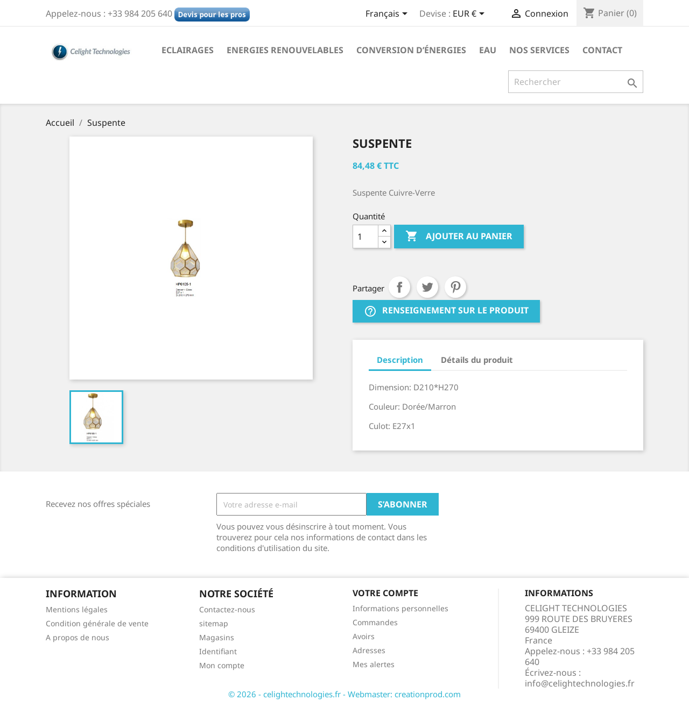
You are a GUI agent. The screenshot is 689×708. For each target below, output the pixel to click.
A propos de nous (77, 637)
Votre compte (385, 593)
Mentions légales (77, 609)
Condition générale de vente (97, 623)
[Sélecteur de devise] (470, 14)
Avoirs (364, 636)
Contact (602, 50)
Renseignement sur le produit (446, 311)
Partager (399, 287)
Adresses (369, 650)
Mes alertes (374, 664)
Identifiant (218, 651)
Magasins (216, 637)
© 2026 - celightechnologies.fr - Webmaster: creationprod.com (344, 694)
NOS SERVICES (539, 50)
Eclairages (187, 50)
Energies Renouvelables (285, 50)
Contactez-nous (227, 609)
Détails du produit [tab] (477, 359)
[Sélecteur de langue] (388, 14)
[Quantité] (365, 236)
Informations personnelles (400, 608)
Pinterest (455, 287)
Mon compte (221, 665)
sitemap (213, 623)
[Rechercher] (575, 81)
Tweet (427, 287)
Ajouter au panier (458, 237)
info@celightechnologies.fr (580, 683)
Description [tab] (400, 359)
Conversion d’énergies (411, 50)
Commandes (375, 622)
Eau (487, 50)
